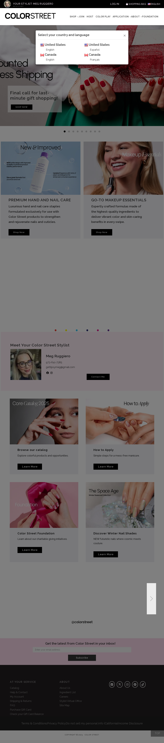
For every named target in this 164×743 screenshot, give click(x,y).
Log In (110, 3)
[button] (151, 603)
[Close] (124, 35)
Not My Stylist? (18, 6)
